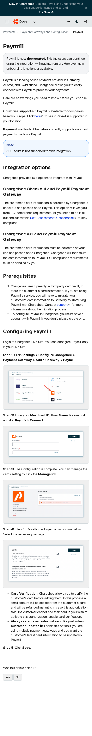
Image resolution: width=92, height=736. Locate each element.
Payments (9, 32)
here (38, 116)
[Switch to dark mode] (76, 21)
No (17, 677)
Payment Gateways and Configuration (45, 32)
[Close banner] (86, 8)
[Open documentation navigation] (6, 21)
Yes (8, 677)
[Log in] (85, 21)
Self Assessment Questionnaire (53, 218)
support (63, 305)
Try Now (46, 12)
